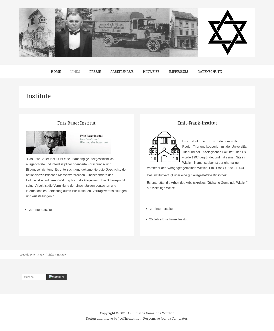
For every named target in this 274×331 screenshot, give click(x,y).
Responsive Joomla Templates (165, 318)
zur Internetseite (40, 209)
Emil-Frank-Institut (197, 123)
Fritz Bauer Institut (76, 123)
